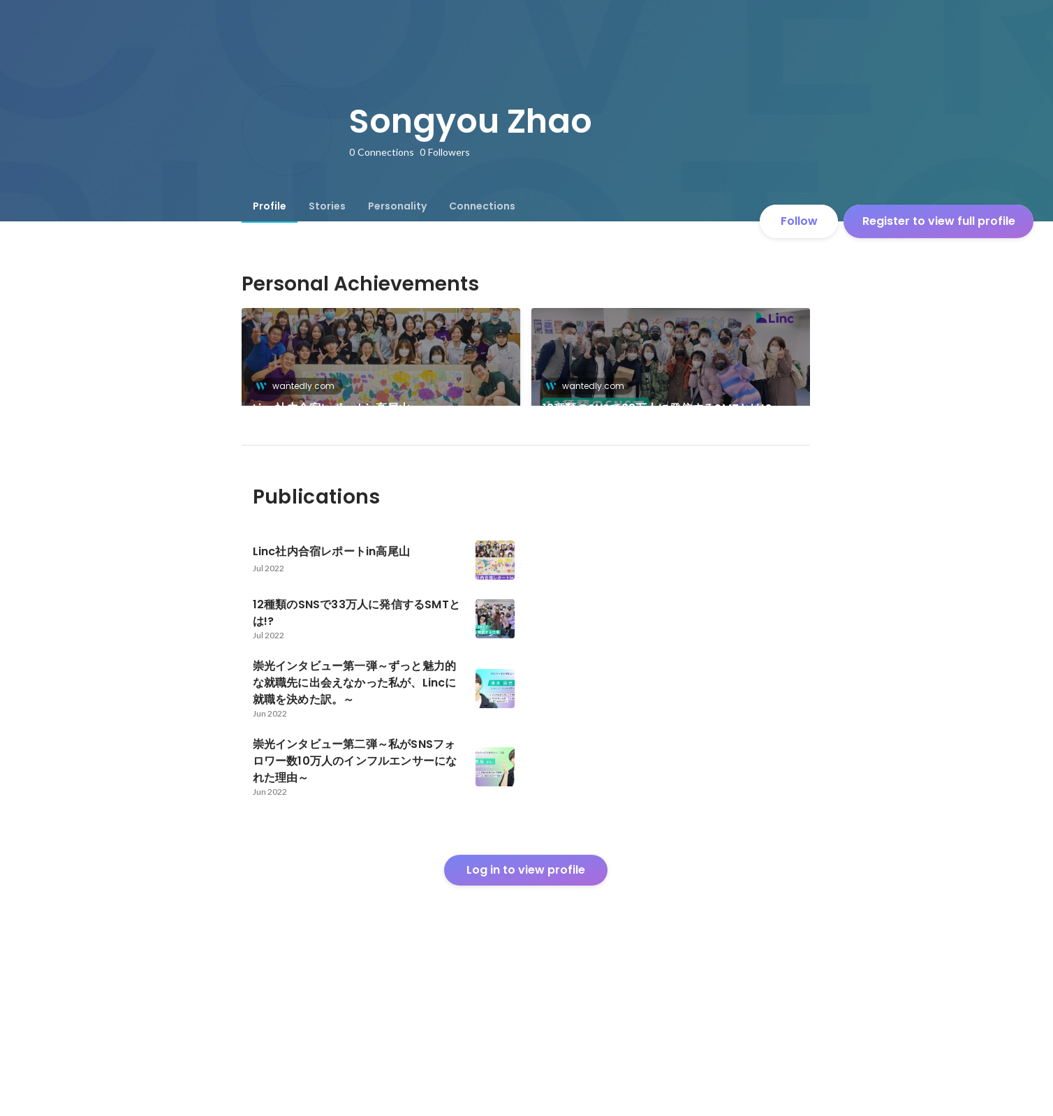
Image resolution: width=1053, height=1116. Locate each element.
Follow (799, 221)
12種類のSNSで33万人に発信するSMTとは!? (657, 408)
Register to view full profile (938, 221)
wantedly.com (299, 386)
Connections (482, 206)
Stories (327, 206)
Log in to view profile (525, 1012)
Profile (269, 206)
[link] (381, 375)
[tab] (269, 206)
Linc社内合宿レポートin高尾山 (331, 408)
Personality (397, 206)
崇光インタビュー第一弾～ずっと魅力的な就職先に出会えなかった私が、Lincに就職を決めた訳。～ (667, 512)
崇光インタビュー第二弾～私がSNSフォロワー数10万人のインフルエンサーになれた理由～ (377, 511)
